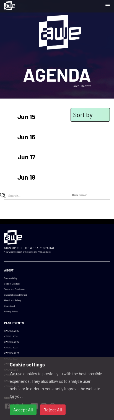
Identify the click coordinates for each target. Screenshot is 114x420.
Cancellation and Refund (15, 294)
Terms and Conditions (14, 289)
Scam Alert (9, 306)
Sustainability (10, 278)
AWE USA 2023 (11, 353)
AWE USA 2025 (11, 331)
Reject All (52, 409)
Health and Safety (12, 300)
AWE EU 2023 (10, 347)
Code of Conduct (12, 283)
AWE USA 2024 (11, 342)
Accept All (23, 409)
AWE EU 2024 (10, 336)
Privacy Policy (11, 311)
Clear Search (79, 195)
